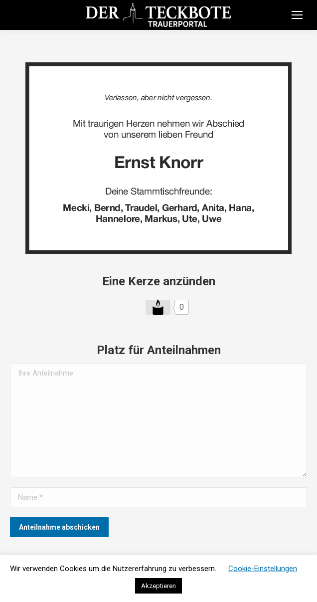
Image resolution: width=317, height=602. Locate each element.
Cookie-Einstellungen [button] (262, 568)
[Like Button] (158, 307)
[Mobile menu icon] (297, 15)
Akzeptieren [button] (158, 586)
